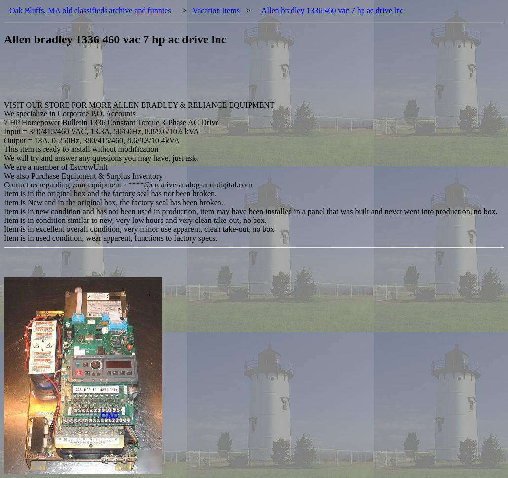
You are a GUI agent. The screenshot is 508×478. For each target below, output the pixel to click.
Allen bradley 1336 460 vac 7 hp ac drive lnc (332, 10)
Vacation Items (216, 10)
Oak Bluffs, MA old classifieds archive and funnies (90, 10)
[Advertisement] (183, 78)
